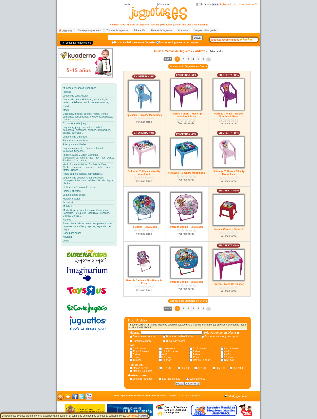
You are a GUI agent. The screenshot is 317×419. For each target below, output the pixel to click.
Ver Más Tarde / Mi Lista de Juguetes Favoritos (135, 24)
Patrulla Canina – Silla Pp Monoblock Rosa (228, 115)
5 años (136, 354)
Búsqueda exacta (175, 341)
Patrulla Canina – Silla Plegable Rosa (144, 282)
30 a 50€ (202, 368)
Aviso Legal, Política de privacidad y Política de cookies (140, 395)
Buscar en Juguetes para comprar (178, 42)
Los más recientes (142, 378)
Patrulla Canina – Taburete (229, 229)
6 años (166, 354)
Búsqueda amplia (142, 341)
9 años (136, 357)
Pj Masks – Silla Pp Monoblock (144, 115)
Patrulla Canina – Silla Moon (186, 227)
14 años (166, 360)
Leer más (131, 415)
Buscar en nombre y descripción (222, 336)
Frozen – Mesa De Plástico (229, 284)
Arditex (200, 51)
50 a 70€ (220, 368)
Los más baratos (171, 378)
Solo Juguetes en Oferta (220, 332)
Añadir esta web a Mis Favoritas (191, 24)
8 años (227, 354)
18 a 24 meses (170, 351)
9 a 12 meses (231, 348)
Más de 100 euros (142, 371)
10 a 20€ (167, 368)
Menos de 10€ (140, 368)
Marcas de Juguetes (178, 51)
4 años (227, 351)
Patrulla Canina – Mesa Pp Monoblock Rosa (186, 115)
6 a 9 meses (199, 348)
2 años (196, 351)
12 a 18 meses (141, 351)
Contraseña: (177, 4)
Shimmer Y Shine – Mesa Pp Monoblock (144, 173)
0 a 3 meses (139, 348)
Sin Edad (229, 360)
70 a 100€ (238, 368)
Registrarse (225, 4)
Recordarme (204, 4)
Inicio (158, 51)
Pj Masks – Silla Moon (144, 227)
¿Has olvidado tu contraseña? (244, 4)
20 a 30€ (185, 368)
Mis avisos (167, 24)
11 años (197, 357)
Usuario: (140, 4)
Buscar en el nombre (144, 336)
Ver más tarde (144, 122)
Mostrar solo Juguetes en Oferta (188, 66)
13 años (137, 360)
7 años (196, 354)
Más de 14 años (201, 360)
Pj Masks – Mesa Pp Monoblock (186, 172)
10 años (166, 357)
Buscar (197, 37)
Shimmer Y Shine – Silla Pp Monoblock (229, 173)
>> (208, 59)
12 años (228, 357)
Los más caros (197, 378)
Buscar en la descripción (179, 336)
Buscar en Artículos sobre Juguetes (135, 42)
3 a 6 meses (168, 348)
